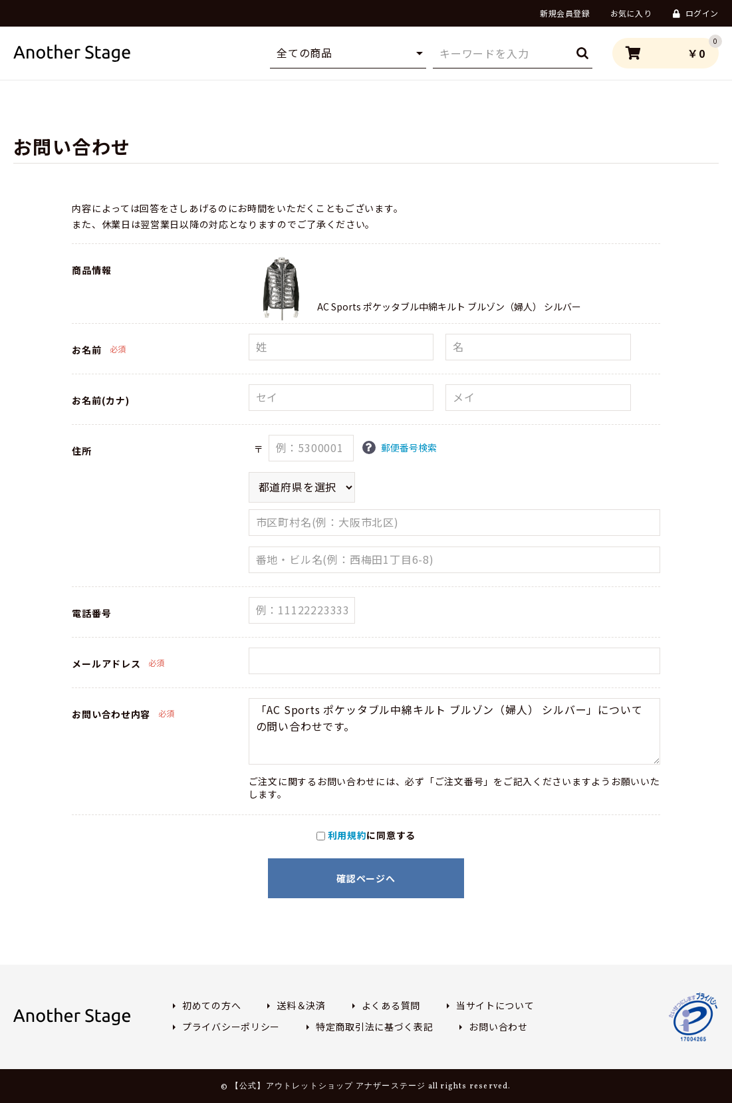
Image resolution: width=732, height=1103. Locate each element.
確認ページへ (365, 878)
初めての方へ (211, 1005)
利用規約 (347, 835)
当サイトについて (495, 1005)
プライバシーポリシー (231, 1026)
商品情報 (91, 270)
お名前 (86, 349)
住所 (81, 450)
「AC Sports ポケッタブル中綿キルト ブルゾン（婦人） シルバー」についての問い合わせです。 (454, 731)
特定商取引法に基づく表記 (374, 1026)
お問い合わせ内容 (111, 714)
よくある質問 (391, 1005)
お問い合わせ (498, 1026)
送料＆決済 (301, 1005)
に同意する (366, 835)
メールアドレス (106, 663)
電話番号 (91, 613)
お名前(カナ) (100, 400)
